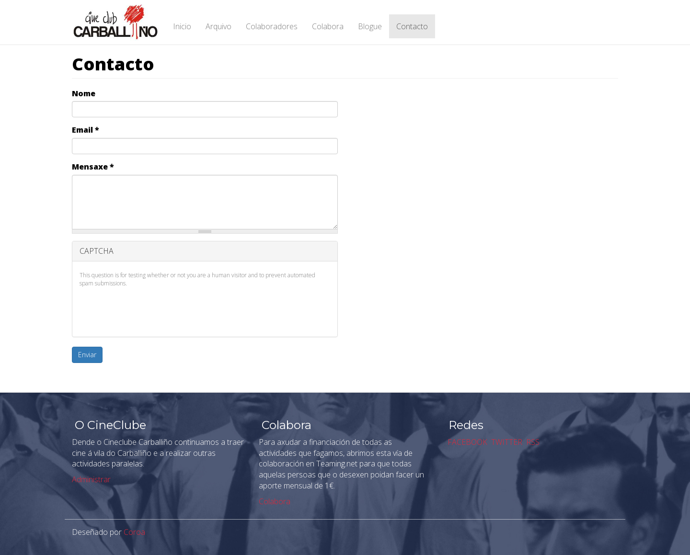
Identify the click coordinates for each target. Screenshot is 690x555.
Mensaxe (93, 166)
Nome (83, 93)
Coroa (134, 532)
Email (85, 130)
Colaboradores (272, 26)
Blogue (370, 26)
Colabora (328, 26)
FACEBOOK (466, 442)
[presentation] (152, 310)
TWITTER (505, 442)
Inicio (182, 26)
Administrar (91, 479)
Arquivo (218, 26)
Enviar (87, 354)
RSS (532, 442)
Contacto (412, 26)
